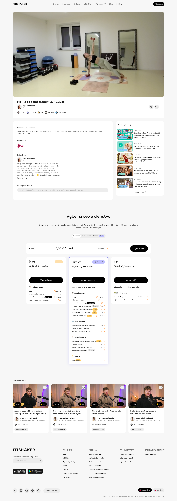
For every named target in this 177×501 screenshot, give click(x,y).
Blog (111, 4)
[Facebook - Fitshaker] (15, 490)
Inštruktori (88, 4)
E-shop (119, 4)
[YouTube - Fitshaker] (26, 490)
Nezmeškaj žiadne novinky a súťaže (26, 457)
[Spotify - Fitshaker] (32, 490)
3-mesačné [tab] (86, 236)
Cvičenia (77, 4)
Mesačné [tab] (76, 236)
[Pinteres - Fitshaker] (38, 490)
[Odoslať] (40, 461)
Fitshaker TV (101, 4)
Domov (56, 4)
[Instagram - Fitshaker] (21, 490)
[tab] (98, 236)
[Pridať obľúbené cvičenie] (45, 387)
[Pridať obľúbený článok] (130, 131)
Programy (66, 4)
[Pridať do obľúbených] (156, 107)
